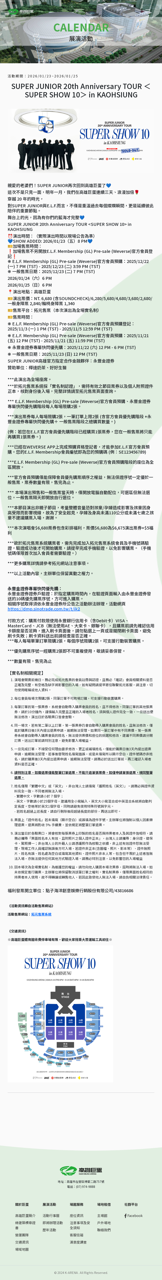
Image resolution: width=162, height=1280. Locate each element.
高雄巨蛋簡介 (25, 1215)
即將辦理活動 (53, 1222)
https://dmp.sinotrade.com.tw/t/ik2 (44, 609)
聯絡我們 (104, 1229)
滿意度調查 (78, 1242)
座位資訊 (76, 1215)
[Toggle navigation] (148, 11)
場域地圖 (22, 1249)
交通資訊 (22, 1242)
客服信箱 (76, 1234)
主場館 (102, 1215)
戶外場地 (104, 1222)
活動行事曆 (51, 1215)
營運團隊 (22, 1234)
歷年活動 (49, 1229)
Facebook (133, 1215)
